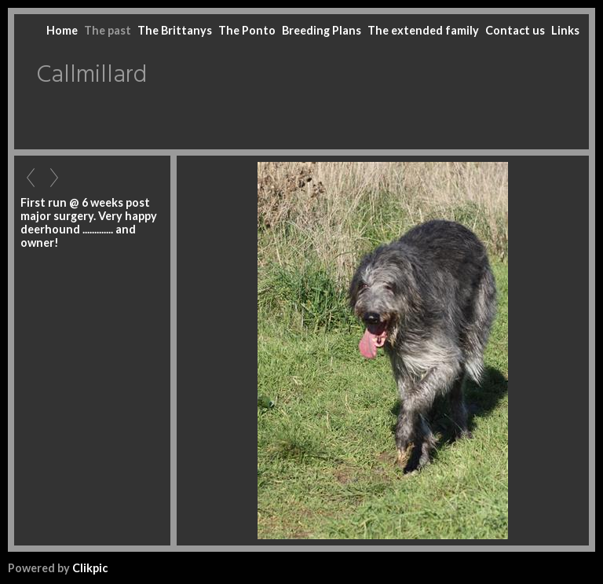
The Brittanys (174, 30)
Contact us (515, 30)
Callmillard (91, 75)
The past (107, 30)
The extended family (423, 30)
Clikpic (90, 568)
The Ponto (247, 30)
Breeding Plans (321, 30)
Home (62, 30)
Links (565, 30)
